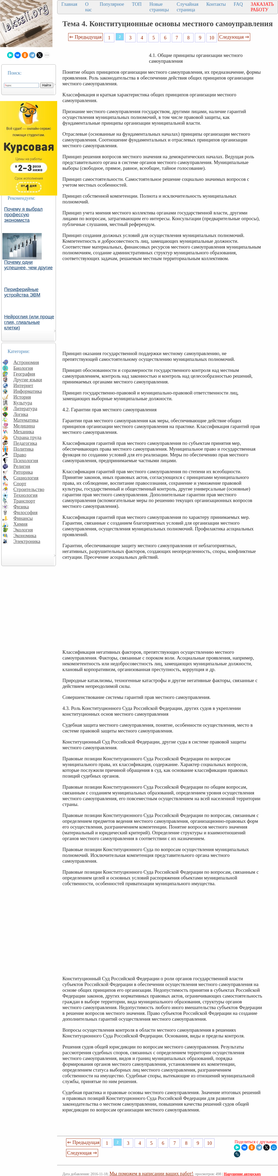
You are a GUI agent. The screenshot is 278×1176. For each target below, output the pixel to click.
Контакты (216, 4)
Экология (23, 529)
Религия (21, 466)
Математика (26, 420)
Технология (25, 495)
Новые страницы (159, 7)
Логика (20, 414)
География (24, 374)
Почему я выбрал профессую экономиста (23, 215)
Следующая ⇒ (234, 37)
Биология (23, 368)
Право (19, 454)
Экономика (24, 535)
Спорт (19, 483)
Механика (23, 431)
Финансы (23, 518)
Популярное (112, 4)
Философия (25, 512)
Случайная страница (188, 7)
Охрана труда (27, 437)
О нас (88, 7)
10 (211, 37)
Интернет (23, 385)
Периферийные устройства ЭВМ (22, 292)
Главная (69, 4)
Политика (23, 449)
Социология (26, 478)
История (22, 397)
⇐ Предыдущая (85, 37)
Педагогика (25, 443)
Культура (22, 402)
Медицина (24, 426)
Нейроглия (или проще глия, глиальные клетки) (29, 322)
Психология (25, 460)
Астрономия (26, 362)
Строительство (28, 489)
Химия (20, 524)
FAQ (238, 4)
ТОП (137, 4)
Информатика (27, 391)
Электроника (26, 541)
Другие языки (27, 379)
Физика (21, 506)
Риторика (23, 472)
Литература (25, 408)
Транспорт (24, 501)
